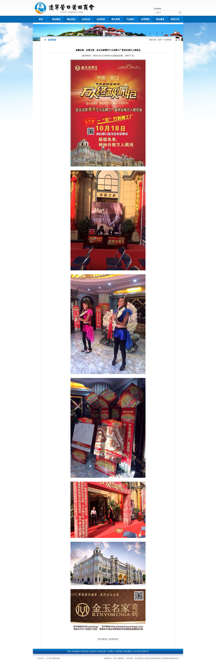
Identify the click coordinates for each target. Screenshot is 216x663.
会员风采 (101, 19)
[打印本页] (102, 639)
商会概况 (56, 19)
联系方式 (175, 19)
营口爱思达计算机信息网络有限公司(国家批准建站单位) (157, 658)
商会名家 (101, 651)
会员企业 (86, 19)
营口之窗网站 (118, 658)
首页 (41, 19)
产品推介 (130, 19)
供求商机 (145, 19)
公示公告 (136, 651)
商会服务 (160, 19)
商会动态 (71, 19)
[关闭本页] (113, 639)
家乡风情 (115, 19)
